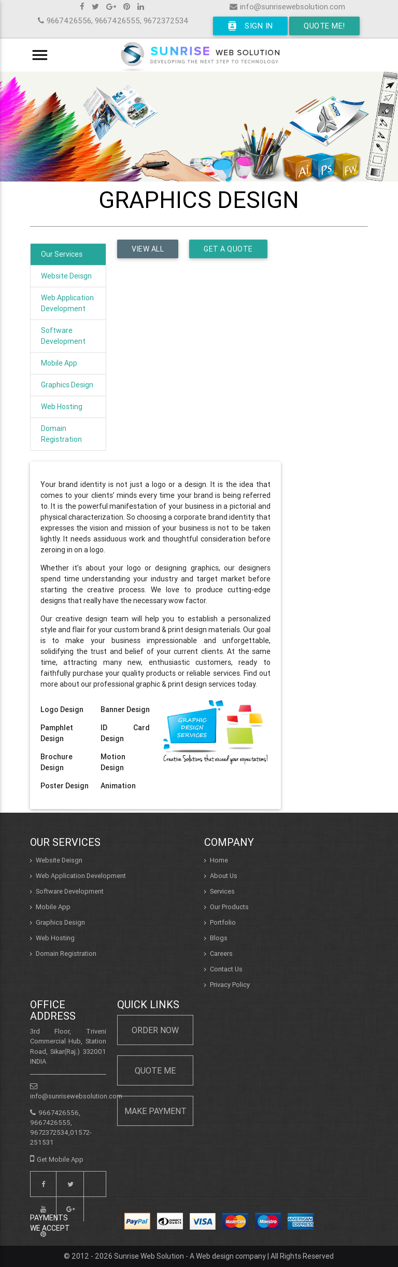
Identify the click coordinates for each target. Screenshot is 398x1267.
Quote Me (155, 1070)
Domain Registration (61, 434)
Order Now (155, 1030)
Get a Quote (228, 249)
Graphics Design (67, 384)
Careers (221, 953)
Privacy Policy (230, 984)
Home (219, 860)
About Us (223, 875)
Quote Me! (324, 26)
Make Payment (155, 1111)
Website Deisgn (66, 276)
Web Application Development (67, 303)
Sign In (250, 26)
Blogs (219, 938)
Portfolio (223, 922)
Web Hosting (61, 406)
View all (148, 249)
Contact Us (226, 969)
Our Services (61, 254)
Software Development (63, 336)
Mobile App (59, 363)
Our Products (229, 906)
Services (222, 891)
